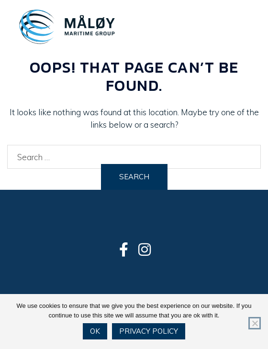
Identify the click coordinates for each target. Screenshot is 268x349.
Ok (95, 331)
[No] (254, 323)
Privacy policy (148, 331)
